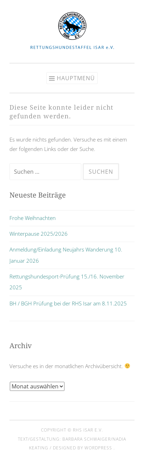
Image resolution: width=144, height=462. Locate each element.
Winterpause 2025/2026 (38, 233)
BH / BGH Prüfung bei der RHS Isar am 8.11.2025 (68, 303)
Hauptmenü (76, 78)
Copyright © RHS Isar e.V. (72, 430)
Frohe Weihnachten (32, 217)
